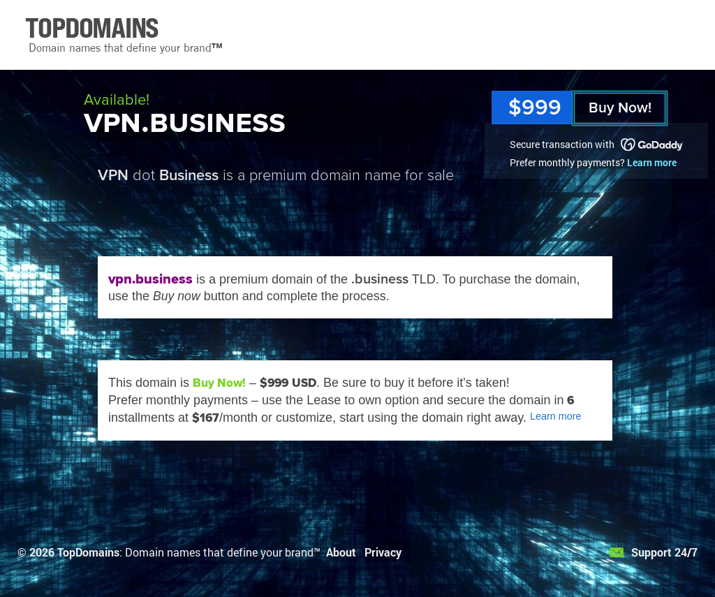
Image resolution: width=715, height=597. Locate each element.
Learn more (652, 162)
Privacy (382, 552)
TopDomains (88, 552)
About (341, 552)
